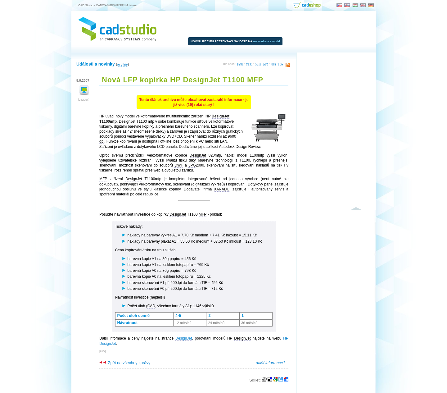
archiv (122, 64)
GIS (273, 64)
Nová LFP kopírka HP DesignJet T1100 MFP (182, 80)
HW (280, 64)
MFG (249, 64)
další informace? (270, 362)
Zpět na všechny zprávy (124, 362)
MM (265, 64)
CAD (240, 64)
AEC (258, 64)
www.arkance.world (266, 41)
